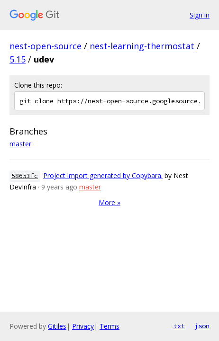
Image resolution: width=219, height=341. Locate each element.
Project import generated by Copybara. (103, 175)
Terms (109, 326)
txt (179, 326)
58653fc (24, 176)
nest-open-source (45, 46)
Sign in (200, 14)
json (202, 326)
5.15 (17, 59)
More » (109, 202)
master (20, 143)
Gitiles (57, 326)
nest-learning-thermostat (142, 46)
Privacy (83, 326)
